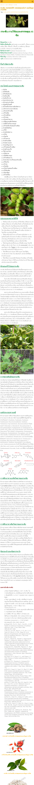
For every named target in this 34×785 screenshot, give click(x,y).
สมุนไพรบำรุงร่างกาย (15, 12)
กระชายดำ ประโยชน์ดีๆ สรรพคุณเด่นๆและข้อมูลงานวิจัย (16, 736)
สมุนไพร (8, 12)
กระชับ (4, 12)
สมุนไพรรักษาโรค (24, 12)
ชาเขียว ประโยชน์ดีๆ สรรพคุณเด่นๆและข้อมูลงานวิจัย (17, 773)
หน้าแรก (2, 4)
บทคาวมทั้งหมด (9, 4)
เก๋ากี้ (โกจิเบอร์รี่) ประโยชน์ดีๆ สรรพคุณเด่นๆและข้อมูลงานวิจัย (17, 754)
